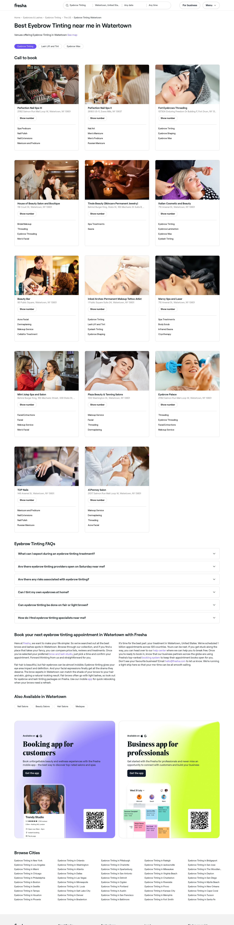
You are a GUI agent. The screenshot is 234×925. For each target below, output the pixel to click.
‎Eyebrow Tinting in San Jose (201, 865)
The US (67, 17)
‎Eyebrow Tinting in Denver (70, 895)
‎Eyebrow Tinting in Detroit (114, 878)
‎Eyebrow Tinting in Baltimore (115, 899)
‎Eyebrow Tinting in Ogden (114, 882)
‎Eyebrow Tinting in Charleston (159, 878)
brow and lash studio (61, 654)
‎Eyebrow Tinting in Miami (26, 869)
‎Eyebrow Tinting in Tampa (27, 891)
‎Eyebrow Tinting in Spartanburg (116, 869)
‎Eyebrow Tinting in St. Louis (71, 886)
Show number (27, 118)
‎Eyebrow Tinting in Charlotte (115, 865)
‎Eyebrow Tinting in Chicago (27, 873)
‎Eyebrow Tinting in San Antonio (116, 873)
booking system (151, 657)
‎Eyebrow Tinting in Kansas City (160, 891)
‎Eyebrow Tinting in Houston (27, 895)
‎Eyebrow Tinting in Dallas (70, 873)
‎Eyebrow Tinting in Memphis (158, 895)
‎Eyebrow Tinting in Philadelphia (29, 878)
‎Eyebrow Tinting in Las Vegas (72, 878)
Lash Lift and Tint (50, 46)
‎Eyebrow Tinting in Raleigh (158, 860)
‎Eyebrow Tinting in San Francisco (117, 895)
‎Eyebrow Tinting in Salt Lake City (74, 891)
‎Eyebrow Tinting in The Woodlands (205, 869)
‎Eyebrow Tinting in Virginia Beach (161, 873)
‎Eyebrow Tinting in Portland (114, 886)
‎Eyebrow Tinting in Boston (27, 882)
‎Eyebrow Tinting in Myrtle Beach (204, 882)
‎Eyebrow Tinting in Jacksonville (160, 865)
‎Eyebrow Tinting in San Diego (202, 878)
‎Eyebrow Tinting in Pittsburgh (115, 860)
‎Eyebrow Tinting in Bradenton (72, 899)
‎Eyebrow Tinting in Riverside (158, 882)
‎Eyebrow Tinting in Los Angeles (29, 865)
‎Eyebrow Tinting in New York (28, 860)
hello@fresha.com (175, 661)
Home (17, 17)
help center (159, 650)
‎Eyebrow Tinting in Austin (113, 891)
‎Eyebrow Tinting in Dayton (201, 873)
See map (72, 35)
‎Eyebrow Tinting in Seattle (27, 886)
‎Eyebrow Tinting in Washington (73, 865)
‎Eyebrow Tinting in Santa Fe (201, 899)
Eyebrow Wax (73, 46)
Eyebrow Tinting (53, 17)
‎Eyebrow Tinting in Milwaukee (159, 869)
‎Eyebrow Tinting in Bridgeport (202, 860)
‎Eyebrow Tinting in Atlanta (71, 869)
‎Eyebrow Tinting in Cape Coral (203, 891)
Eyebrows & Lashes (32, 17)
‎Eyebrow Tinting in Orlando (71, 860)
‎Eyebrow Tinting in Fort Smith (159, 899)
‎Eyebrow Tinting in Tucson (201, 895)
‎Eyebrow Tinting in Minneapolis (73, 882)
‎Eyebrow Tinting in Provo (157, 886)
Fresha (27, 643)
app (90, 679)
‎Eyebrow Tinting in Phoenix (27, 899)
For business (190, 5)
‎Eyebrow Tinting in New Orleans (203, 886)
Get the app (32, 773)
